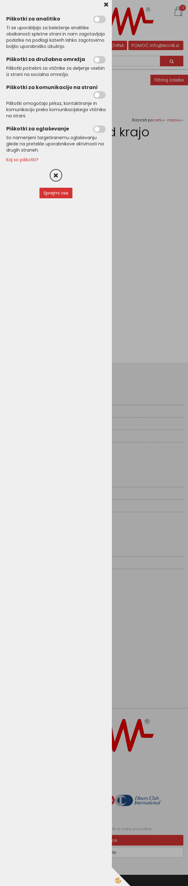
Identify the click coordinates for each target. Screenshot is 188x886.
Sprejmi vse (56, 193)
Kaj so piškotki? (22, 160)
